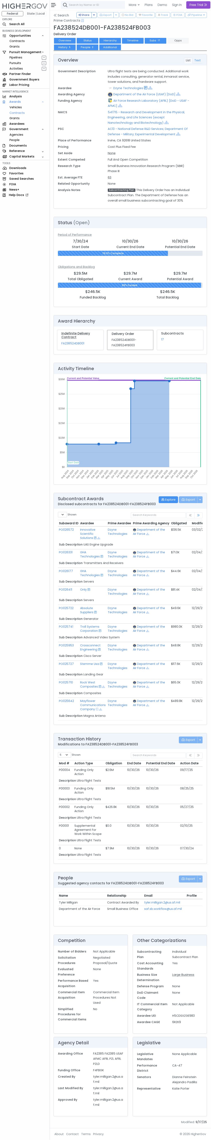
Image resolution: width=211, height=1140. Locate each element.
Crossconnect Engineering (90, 647)
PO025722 (66, 608)
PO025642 (66, 701)
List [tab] (188, 60)
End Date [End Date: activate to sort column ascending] (134, 763)
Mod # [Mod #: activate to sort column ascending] (64, 763)
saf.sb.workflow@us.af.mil (163, 909)
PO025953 (66, 645)
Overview (65, 40)
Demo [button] (162, 5)
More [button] (133, 5)
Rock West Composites (89, 684)
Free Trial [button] (198, 5)
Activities (16, 68)
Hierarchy (110, 40)
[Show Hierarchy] (150, 88)
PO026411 (65, 589)
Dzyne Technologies (128, 88)
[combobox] (122, 5)
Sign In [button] (177, 5)
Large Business (183, 975)
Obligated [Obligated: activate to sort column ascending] (179, 523)
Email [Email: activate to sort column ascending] (148, 896)
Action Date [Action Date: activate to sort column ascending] (189, 763)
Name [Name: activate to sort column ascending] (63, 896)
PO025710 (66, 682)
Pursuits (15, 63)
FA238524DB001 (72, 343)
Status (87, 40)
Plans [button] (149, 5)
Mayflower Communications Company (93, 705)
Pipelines (15, 57)
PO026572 (66, 530)
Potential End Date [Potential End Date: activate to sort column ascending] (160, 763)
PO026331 (66, 552)
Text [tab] (197, 60)
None (112, 153)
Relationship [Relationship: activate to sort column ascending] (116, 896)
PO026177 (66, 571)
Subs (155, 40)
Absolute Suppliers (86, 610)
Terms (86, 1134)
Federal (12, 14)
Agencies (16, 135)
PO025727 (66, 664)
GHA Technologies (90, 554)
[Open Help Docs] (82, 21)
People (14, 140)
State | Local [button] (36, 14)
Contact (72, 1134)
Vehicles (15, 107)
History (64, 47)
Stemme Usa (89, 664)
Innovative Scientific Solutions (87, 534)
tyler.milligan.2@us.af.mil (162, 902)
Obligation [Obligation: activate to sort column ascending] (114, 763)
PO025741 (66, 627)
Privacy (98, 1134)
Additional (110, 47)
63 (109, 177)
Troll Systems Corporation (89, 629)
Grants (14, 46)
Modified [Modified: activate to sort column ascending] (198, 523)
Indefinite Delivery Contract (75, 335)
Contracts (17, 41)
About (59, 1134)
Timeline (132, 40)
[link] (198, 515)
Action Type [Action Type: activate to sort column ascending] (83, 763)
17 (162, 339)
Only (83, 589)
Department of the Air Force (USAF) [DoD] (144, 94)
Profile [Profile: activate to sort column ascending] (192, 896)
